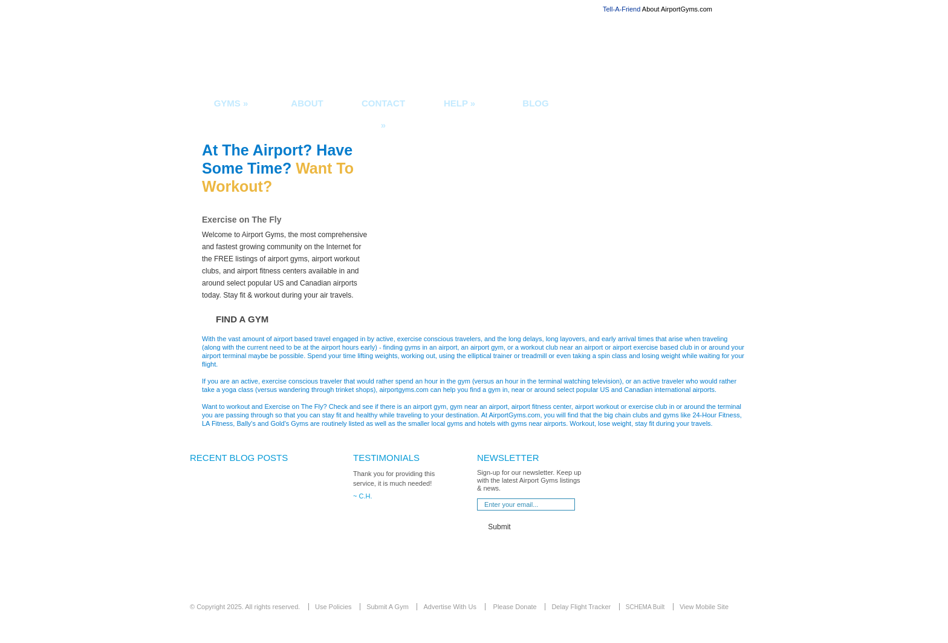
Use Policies (333, 606)
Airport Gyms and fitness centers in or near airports (318, 53)
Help (459, 103)
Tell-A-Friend (621, 9)
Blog (535, 103)
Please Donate (515, 606)
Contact (383, 110)
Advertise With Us (449, 606)
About (307, 103)
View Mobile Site (704, 606)
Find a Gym (242, 319)
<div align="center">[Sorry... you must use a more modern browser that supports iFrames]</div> (256, 529)
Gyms (231, 103)
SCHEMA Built (645, 607)
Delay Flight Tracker (581, 606)
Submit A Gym (387, 606)
